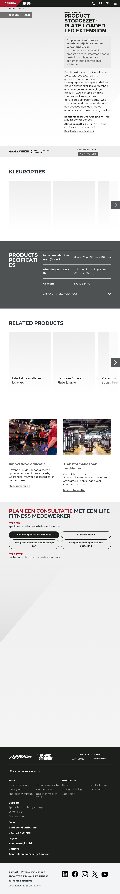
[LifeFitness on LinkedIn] (65, 877)
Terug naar (16, 9)
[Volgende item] (115, 205)
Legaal (13, 838)
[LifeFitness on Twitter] (95, 877)
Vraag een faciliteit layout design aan (34, 544)
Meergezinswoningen (20, 794)
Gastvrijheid (15, 789)
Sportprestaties (43, 789)
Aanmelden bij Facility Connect (29, 854)
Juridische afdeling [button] (20, 880)
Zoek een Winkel (20, 832)
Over (12, 822)
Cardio (65, 785)
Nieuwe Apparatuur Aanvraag (34, 534)
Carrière (14, 848)
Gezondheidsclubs (19, 785)
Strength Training (72, 789)
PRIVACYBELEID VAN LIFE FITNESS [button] (28, 876)
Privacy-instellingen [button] (33, 872)
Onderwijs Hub (17, 816)
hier (88, 43)
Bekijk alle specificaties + (79, 131)
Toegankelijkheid (20, 843)
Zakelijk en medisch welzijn (46, 795)
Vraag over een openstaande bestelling (86, 544)
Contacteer (88, 153)
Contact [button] (13, 872)
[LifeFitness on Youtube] (104, 877)
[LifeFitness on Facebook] (75, 877)
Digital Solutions (98, 785)
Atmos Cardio (96, 789)
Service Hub (15, 811)
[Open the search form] (101, 3)
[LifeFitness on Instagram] (85, 877)
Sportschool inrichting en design (26, 807)
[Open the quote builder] (108, 3)
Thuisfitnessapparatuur (46, 785)
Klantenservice (86, 534)
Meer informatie (19, 486)
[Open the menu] (115, 3)
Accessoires (68, 794)
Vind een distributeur (23, 827)
